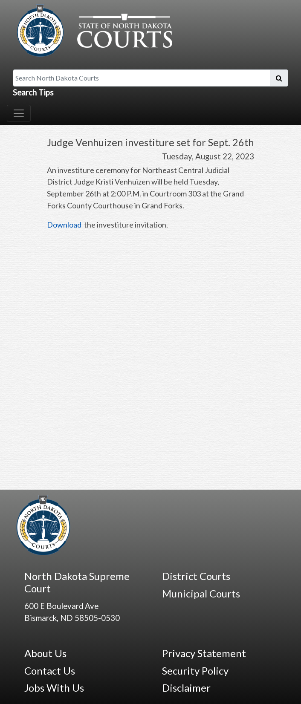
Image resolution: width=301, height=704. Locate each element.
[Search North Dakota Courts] (141, 78)
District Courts (196, 576)
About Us (45, 653)
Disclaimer (186, 687)
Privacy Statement (204, 653)
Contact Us (49, 670)
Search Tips (33, 92)
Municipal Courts (201, 593)
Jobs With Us (54, 687)
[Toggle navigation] (19, 113)
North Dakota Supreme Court (77, 582)
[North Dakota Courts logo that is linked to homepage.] (92, 29)
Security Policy (195, 670)
